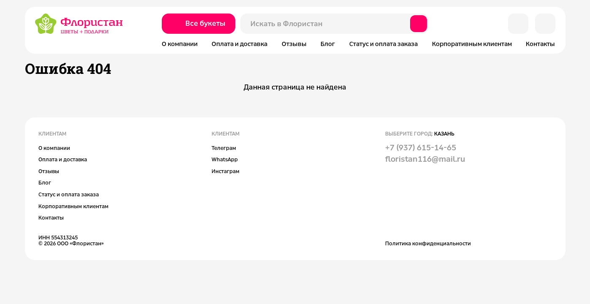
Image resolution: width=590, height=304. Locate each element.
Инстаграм (225, 171)
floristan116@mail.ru (425, 159)
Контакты (540, 44)
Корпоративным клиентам (472, 44)
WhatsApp (225, 159)
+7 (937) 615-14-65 (420, 147)
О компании (180, 44)
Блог (328, 44)
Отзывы (294, 44)
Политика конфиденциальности (428, 243)
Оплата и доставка (239, 44)
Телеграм (224, 147)
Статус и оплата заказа (383, 44)
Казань (444, 133)
